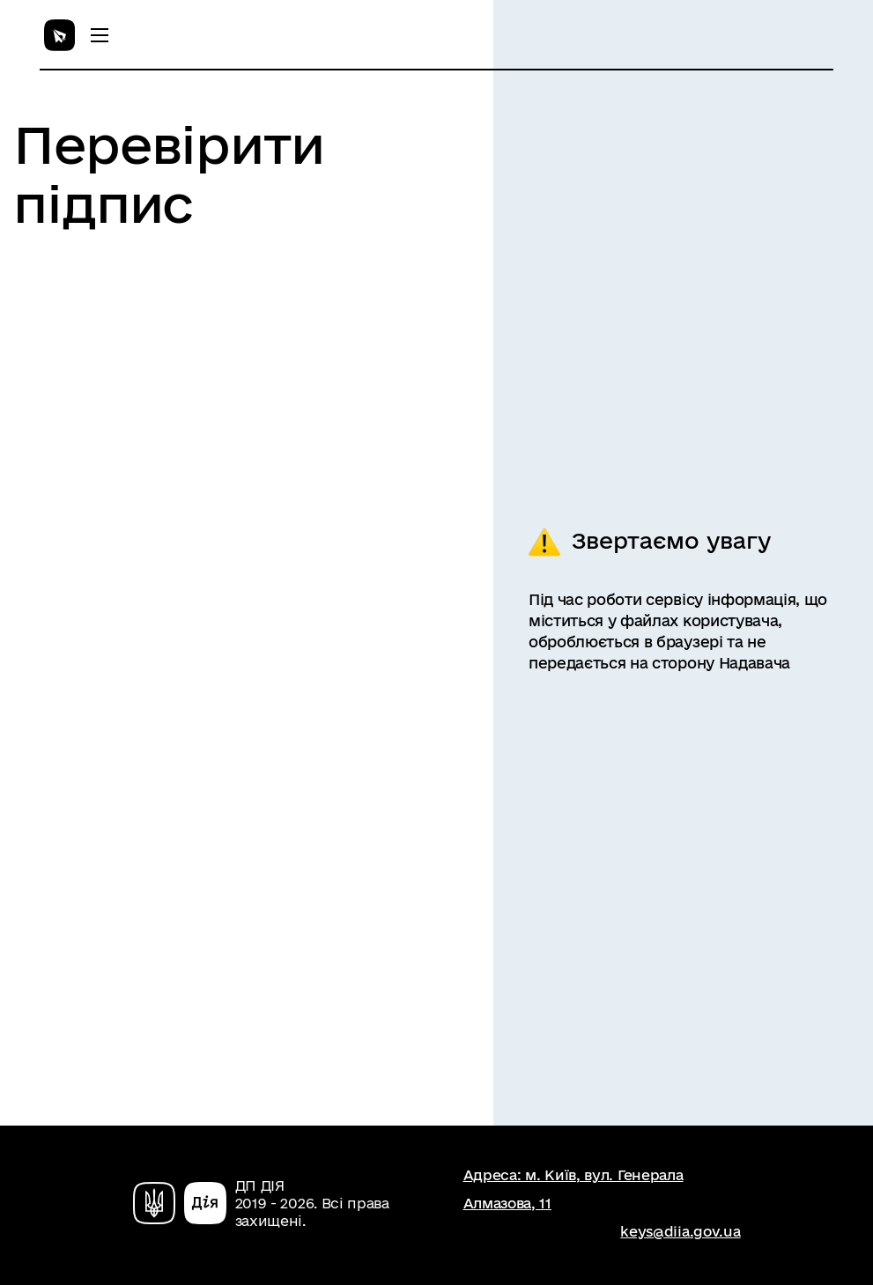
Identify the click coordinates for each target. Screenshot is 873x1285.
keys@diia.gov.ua (680, 1231)
